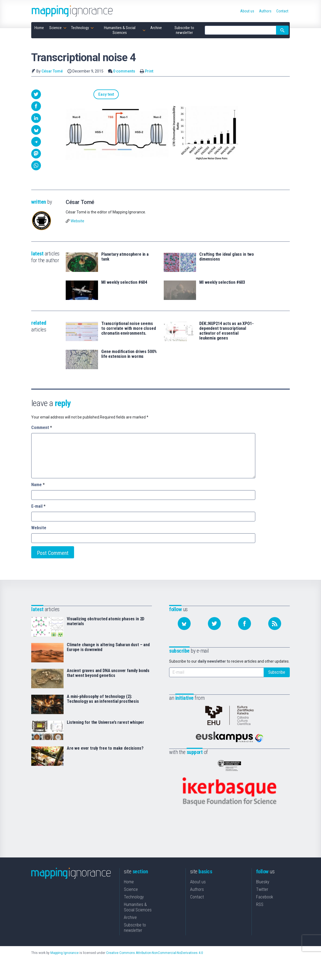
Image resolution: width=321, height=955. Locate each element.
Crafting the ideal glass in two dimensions (226, 257)
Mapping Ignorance (64, 943)
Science (131, 880)
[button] (36, 94)
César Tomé (52, 71)
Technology (134, 887)
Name (38, 484)
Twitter (262, 880)
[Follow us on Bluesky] (184, 623)
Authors (197, 880)
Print (149, 71)
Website (77, 221)
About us (198, 872)
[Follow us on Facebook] (244, 623)
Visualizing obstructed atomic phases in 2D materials (105, 621)
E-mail (38, 506)
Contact (197, 887)
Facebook (264, 887)
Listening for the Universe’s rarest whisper (105, 722)
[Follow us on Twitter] (214, 623)
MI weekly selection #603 (222, 282)
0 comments (124, 71)
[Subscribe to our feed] (274, 623)
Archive (130, 908)
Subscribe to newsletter (135, 918)
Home (129, 872)
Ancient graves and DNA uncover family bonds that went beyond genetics (108, 673)
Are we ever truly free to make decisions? (105, 748)
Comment (41, 427)
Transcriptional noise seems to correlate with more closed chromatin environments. (128, 328)
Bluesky (262, 872)
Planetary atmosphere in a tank (125, 257)
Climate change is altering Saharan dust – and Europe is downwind (108, 647)
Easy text (79, 94)
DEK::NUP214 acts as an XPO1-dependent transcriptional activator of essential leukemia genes (226, 331)
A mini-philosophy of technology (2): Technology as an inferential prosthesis (103, 699)
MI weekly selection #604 (124, 282)
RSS (259, 895)
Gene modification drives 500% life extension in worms (128, 354)
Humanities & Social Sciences (138, 897)
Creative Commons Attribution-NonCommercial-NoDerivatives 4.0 (154, 943)
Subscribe (276, 672)
